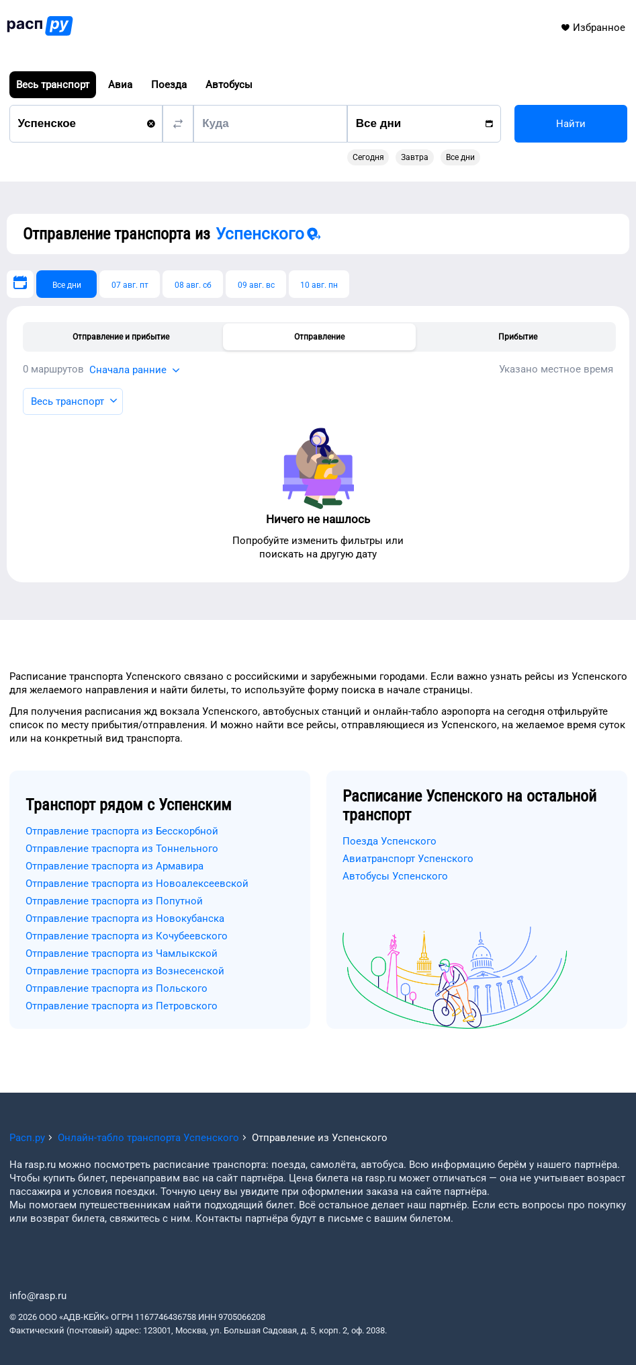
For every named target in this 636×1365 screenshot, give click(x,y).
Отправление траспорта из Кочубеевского (127, 936)
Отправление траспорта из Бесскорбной (122, 831)
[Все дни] (66, 284)
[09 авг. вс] (256, 284)
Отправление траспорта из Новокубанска (125, 918)
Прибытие (517, 337)
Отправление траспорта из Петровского (122, 1006)
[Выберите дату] (20, 284)
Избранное (592, 28)
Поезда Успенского (390, 841)
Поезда (169, 85)
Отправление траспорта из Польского (117, 988)
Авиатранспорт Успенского (408, 859)
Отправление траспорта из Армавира (114, 866)
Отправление (319, 337)
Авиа (120, 85)
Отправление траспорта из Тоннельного (122, 849)
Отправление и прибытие (121, 337)
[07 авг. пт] (129, 284)
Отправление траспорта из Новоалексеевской (137, 884)
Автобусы (229, 85)
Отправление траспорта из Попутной (114, 901)
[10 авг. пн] (319, 284)
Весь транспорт (52, 85)
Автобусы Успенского (395, 876)
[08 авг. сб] (193, 284)
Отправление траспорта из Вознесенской (125, 971)
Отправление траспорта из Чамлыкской (122, 953)
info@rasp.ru (37, 1296)
